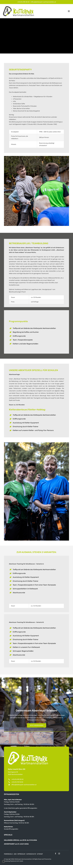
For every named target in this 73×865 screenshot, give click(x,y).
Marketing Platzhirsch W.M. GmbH (13, 861)
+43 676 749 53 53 (17, 782)
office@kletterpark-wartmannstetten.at (43, 2)
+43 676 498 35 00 (23, 2)
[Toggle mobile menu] (69, 11)
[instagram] (59, 853)
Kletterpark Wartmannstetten (23, 859)
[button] (3, 861)
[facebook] (55, 853)
